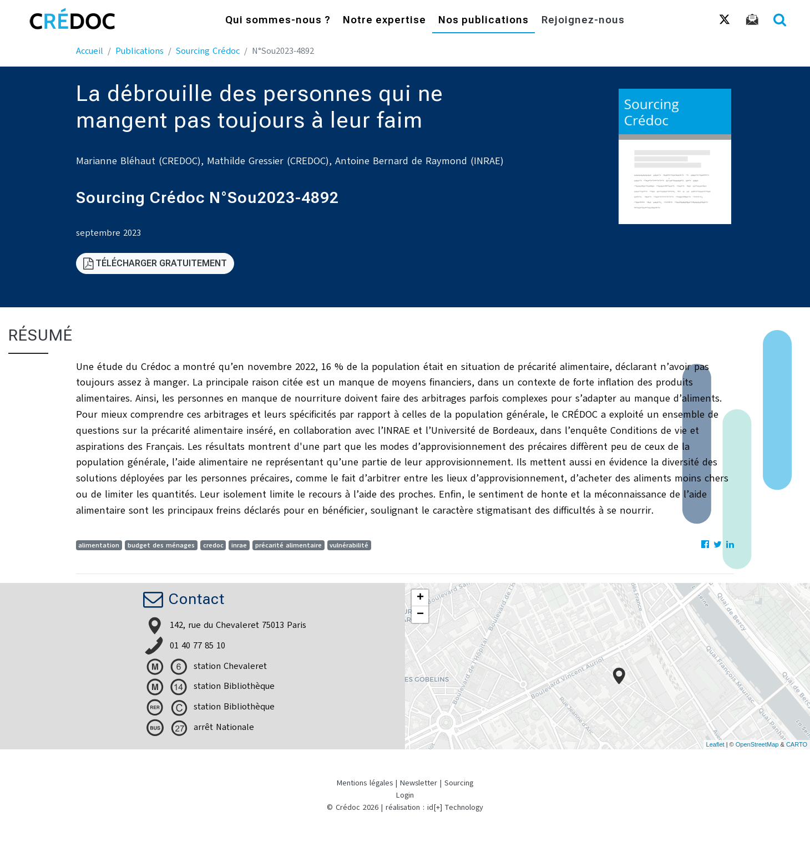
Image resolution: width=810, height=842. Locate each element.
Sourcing (458, 783)
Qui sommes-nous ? (278, 21)
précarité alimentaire (288, 545)
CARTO (796, 744)
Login (405, 795)
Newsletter (418, 783)
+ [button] (420, 598)
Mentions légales (365, 783)
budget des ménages (161, 545)
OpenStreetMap (757, 744)
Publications (139, 51)
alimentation (98, 545)
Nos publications (483, 21)
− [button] (420, 614)
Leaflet (715, 744)
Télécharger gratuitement (155, 263)
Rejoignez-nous (583, 21)
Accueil (89, 51)
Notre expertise (384, 21)
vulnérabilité (349, 545)
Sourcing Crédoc (208, 51)
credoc (213, 545)
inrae (239, 545)
